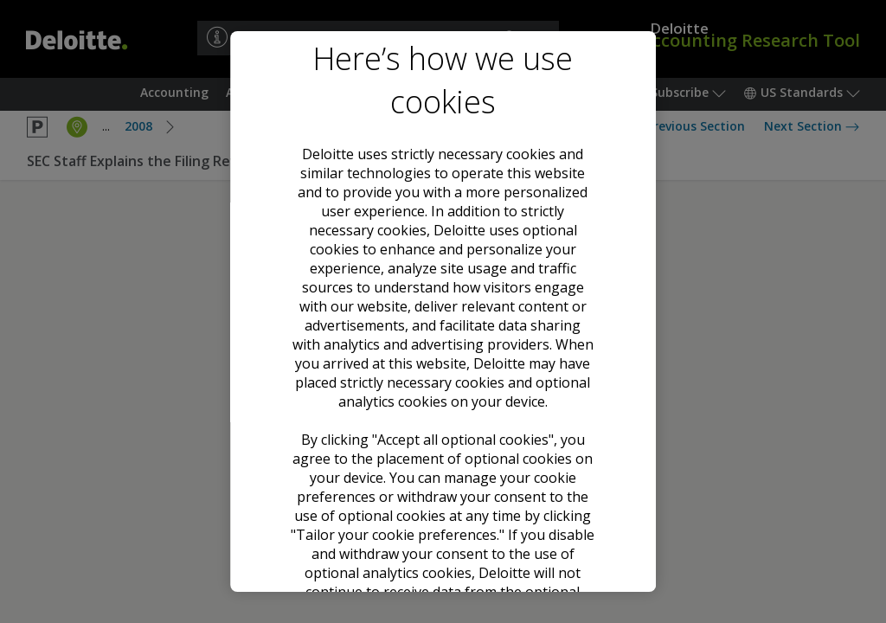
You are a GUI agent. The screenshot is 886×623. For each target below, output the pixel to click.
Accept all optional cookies (443, 414)
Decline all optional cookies (442, 477)
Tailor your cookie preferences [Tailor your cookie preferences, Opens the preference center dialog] (443, 539)
